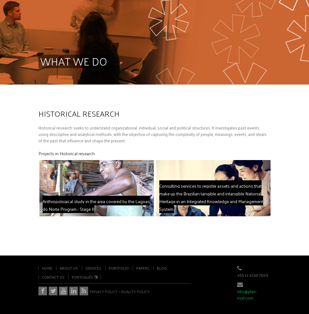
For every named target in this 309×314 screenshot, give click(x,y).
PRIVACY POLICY (104, 291)
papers (142, 268)
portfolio (119, 268)
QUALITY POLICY (135, 291)
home (47, 268)
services (93, 268)
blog (162, 268)
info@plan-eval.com (247, 294)
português (84, 277)
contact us (53, 277)
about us (69, 268)
